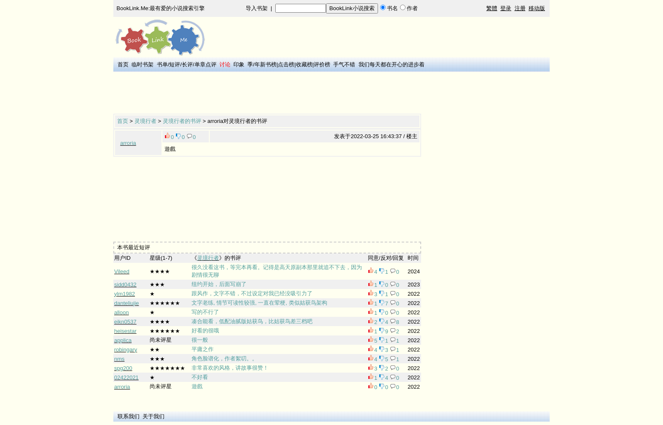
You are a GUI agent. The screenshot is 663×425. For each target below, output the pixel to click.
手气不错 (344, 64)
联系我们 (129, 416)
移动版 (537, 8)
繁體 (491, 8)
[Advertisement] (267, 93)
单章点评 (205, 64)
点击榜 (286, 64)
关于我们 (153, 416)
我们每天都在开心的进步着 (392, 64)
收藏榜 (304, 64)
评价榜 (322, 64)
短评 (174, 64)
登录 (505, 8)
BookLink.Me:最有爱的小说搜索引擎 (161, 8)
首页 (123, 64)
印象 (238, 64)
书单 (162, 64)
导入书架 (257, 8)
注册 (520, 8)
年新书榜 (266, 64)
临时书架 (142, 64)
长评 (187, 64)
